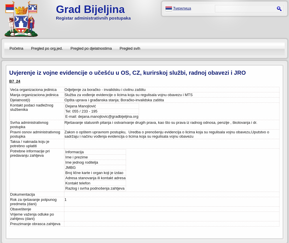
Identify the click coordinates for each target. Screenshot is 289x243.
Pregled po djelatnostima (91, 48)
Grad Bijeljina (90, 9)
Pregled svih (130, 48)
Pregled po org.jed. (47, 48)
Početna (16, 48)
